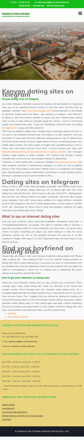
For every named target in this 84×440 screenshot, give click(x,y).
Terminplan (38, 6)
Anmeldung (25, 6)
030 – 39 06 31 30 (20, 2)
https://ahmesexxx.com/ (66, 162)
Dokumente (8, 408)
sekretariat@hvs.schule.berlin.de (52, 2)
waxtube (12, 313)
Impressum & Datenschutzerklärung (22, 416)
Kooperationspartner (14, 412)
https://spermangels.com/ (39, 110)
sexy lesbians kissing (18, 316)
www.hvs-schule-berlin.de (22, 346)
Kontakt (6, 420)
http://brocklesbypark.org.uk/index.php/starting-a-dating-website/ (34, 151)
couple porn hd (12, 127)
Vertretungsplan (55, 6)
